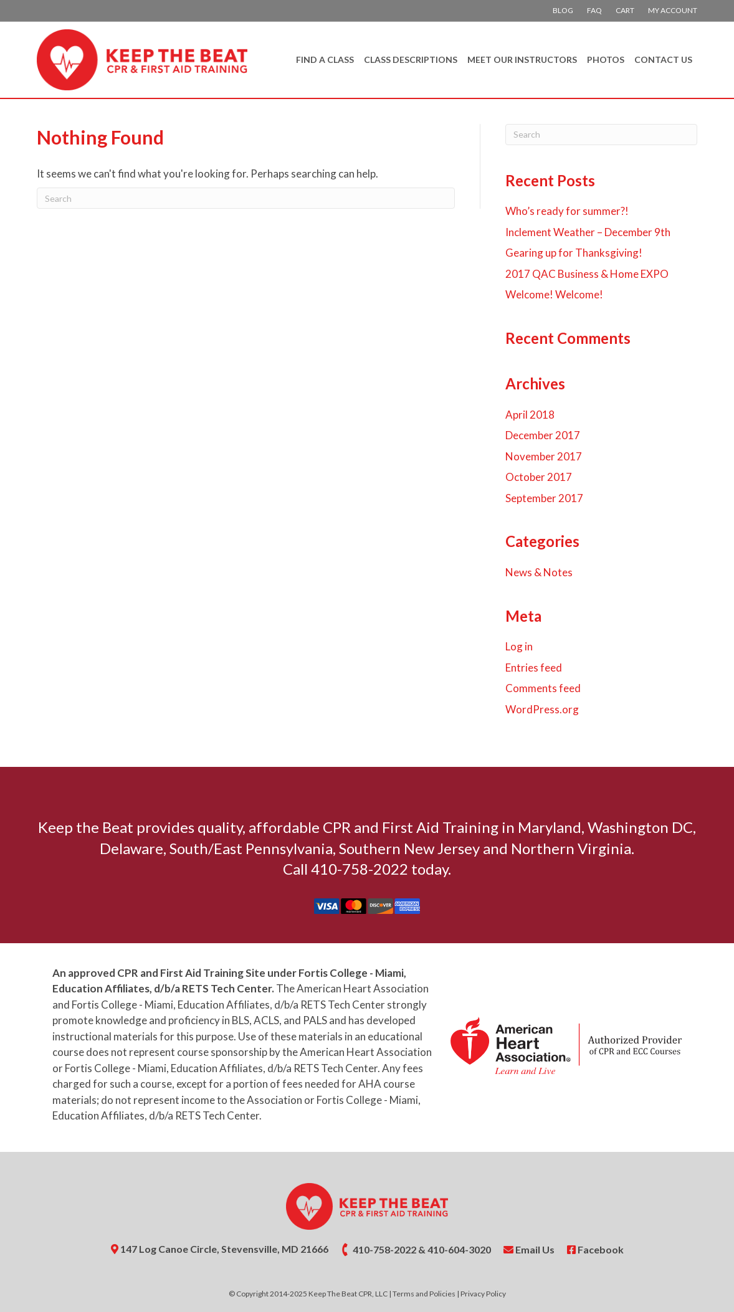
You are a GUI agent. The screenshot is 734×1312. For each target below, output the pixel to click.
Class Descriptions (410, 59)
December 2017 (542, 435)
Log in (519, 646)
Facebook (595, 1249)
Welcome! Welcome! (554, 294)
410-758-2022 (384, 1249)
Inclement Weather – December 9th (587, 232)
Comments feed (543, 688)
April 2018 (530, 414)
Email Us (529, 1249)
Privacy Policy (483, 1293)
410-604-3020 (459, 1249)
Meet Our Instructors (522, 59)
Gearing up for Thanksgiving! (573, 252)
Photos (605, 59)
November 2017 (543, 456)
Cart (625, 10)
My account (672, 10)
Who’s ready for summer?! (567, 210)
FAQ (594, 10)
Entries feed (533, 667)
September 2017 (544, 498)
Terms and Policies (424, 1293)
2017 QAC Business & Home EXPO (587, 273)
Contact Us (663, 59)
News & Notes (539, 572)
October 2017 (538, 476)
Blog (563, 10)
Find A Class (325, 59)
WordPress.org (542, 709)
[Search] (246, 198)
